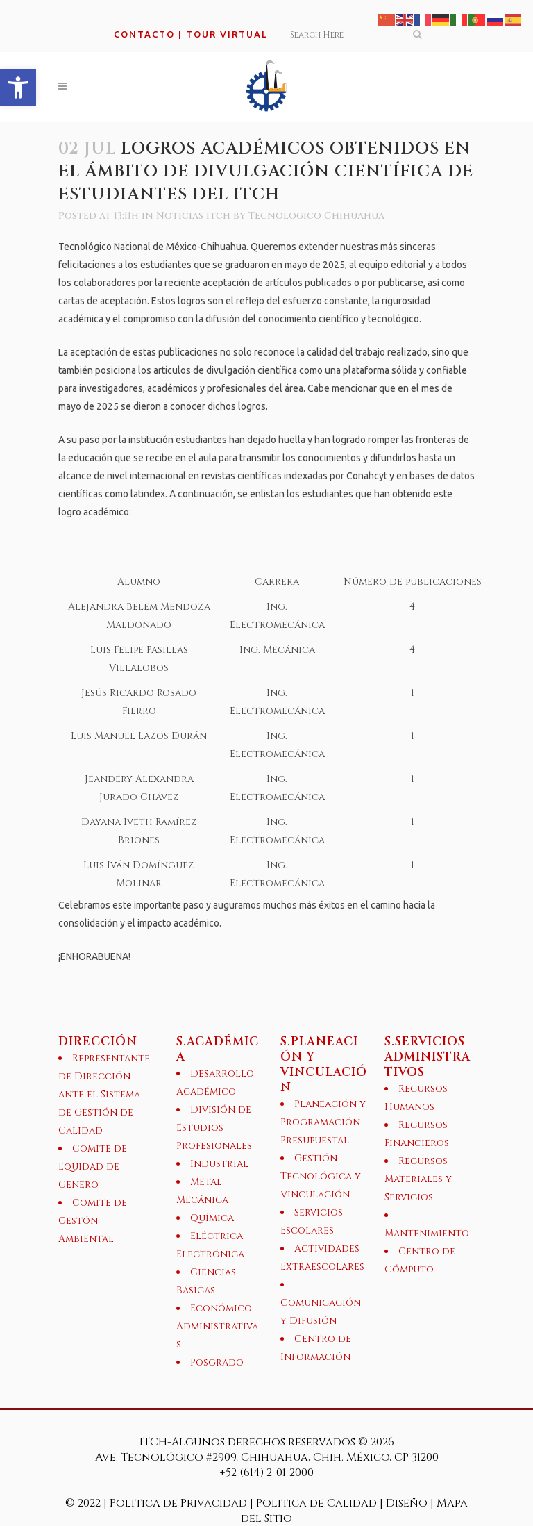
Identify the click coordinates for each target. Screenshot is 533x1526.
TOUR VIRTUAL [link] (227, 34)
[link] (18, 87)
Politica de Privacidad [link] (180, 1503)
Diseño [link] (407, 1503)
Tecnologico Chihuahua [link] (316, 215)
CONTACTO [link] (144, 34)
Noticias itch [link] (193, 215)
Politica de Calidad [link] (316, 1503)
